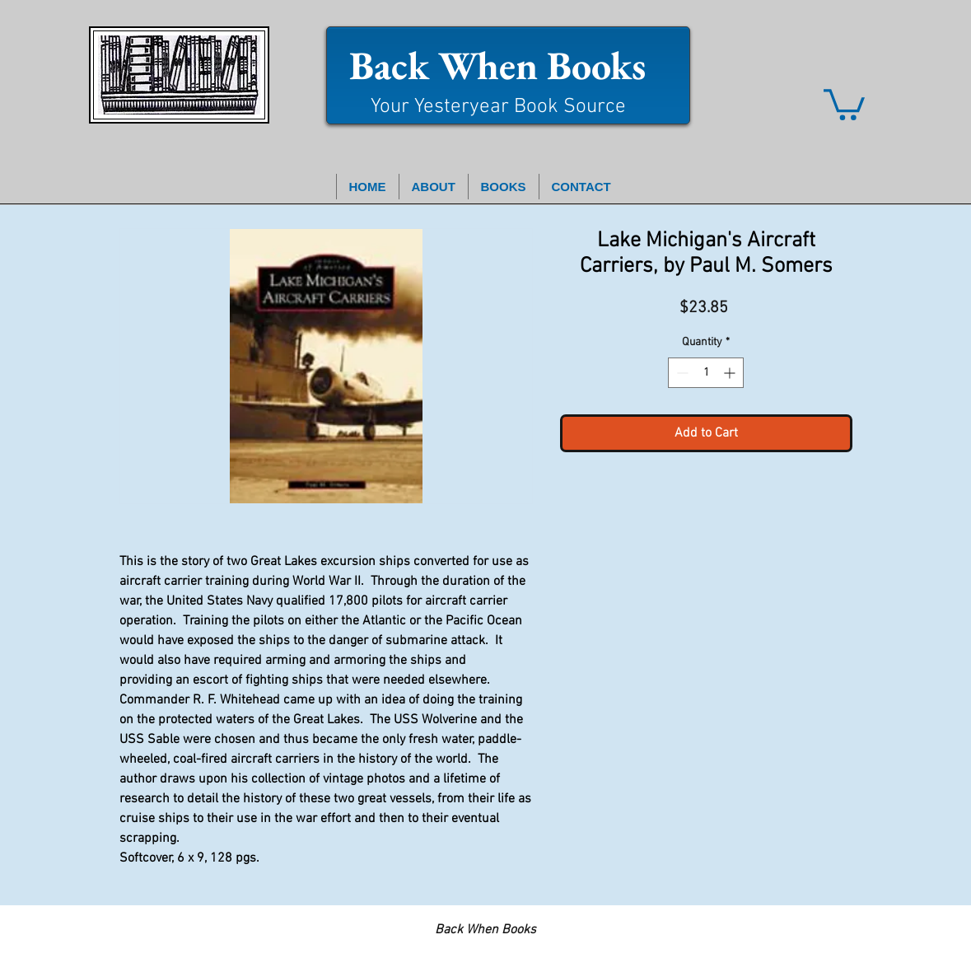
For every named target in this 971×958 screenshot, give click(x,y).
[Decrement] (680, 372)
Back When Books (497, 65)
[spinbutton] (706, 372)
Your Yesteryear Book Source (498, 107)
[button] (844, 103)
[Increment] (731, 372)
